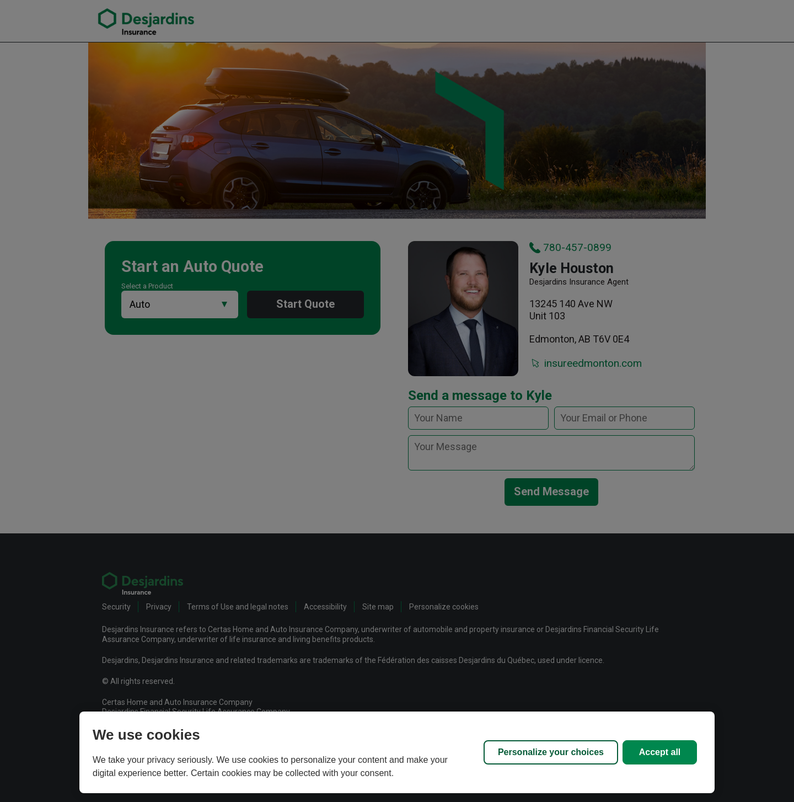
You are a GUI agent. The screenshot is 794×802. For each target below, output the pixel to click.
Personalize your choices (551, 752)
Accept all (660, 752)
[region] (397, 752)
